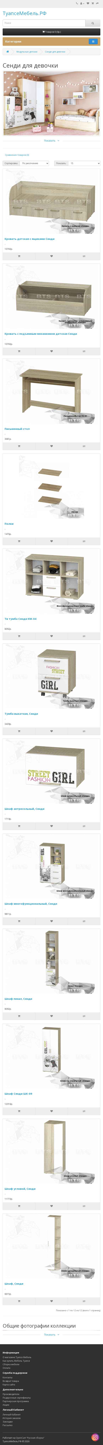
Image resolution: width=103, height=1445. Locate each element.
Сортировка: (11, 163)
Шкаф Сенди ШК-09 (18, 1093)
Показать (51, 140)
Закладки (8, 1421)
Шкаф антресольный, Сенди (24, 808)
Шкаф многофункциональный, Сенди (31, 903)
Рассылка (7, 1425)
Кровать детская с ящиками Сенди (29, 239)
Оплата (6, 1367)
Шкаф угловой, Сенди (20, 1188)
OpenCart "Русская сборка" (30, 1437)
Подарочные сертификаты (17, 1397)
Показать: (61, 163)
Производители (11, 1394)
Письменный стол (17, 429)
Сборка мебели (11, 1364)
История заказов (11, 1418)
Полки (9, 523)
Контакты (7, 1377)
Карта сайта (9, 1384)
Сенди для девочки (55, 51)
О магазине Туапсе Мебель (17, 1357)
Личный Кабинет (12, 1414)
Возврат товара (11, 1381)
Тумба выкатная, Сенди (21, 713)
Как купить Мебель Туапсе (16, 1360)
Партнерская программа (16, 1401)
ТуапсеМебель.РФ (24, 13)
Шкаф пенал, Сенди (18, 998)
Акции (6, 1404)
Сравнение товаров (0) (17, 154)
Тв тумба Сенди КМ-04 (20, 619)
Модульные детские (26, 51)
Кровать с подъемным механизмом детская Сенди (41, 333)
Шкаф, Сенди (14, 1283)
